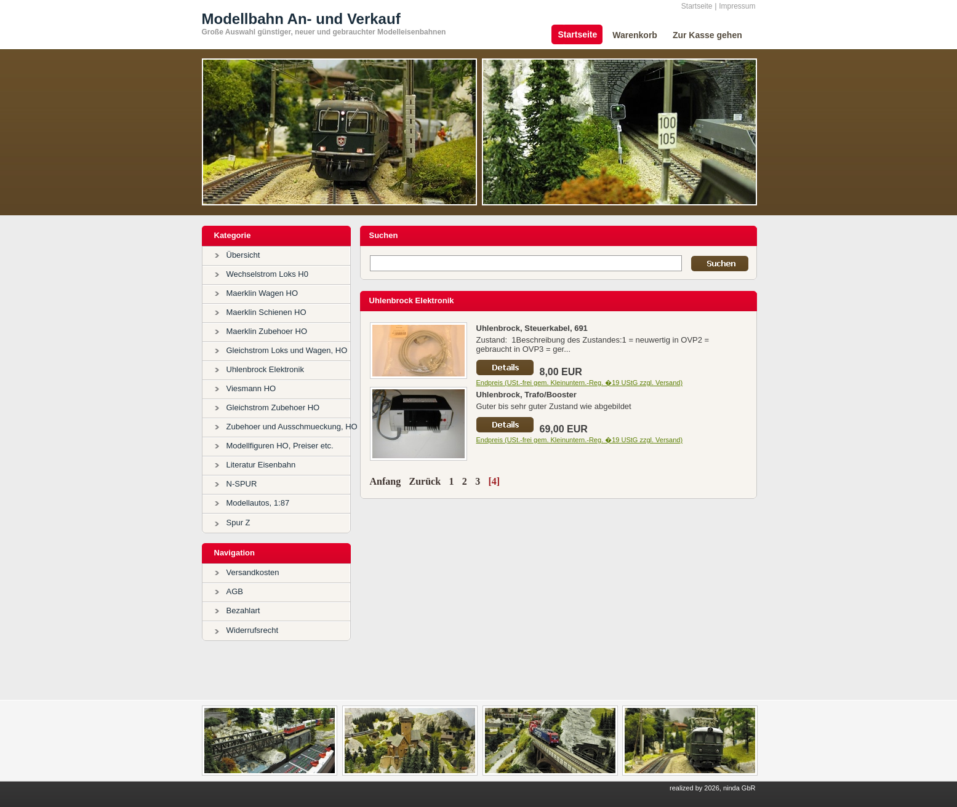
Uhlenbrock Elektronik (265, 369)
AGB (234, 591)
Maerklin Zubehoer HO (267, 331)
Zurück (425, 481)
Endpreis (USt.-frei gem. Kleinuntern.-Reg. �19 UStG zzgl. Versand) (579, 382)
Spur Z (238, 522)
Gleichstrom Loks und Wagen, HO (287, 350)
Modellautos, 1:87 (258, 502)
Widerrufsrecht (252, 630)
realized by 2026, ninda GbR (712, 788)
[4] (494, 481)
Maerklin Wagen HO (262, 293)
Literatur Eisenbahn (261, 464)
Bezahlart (243, 610)
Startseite (697, 6)
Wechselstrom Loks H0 (267, 274)
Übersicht (243, 255)
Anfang (385, 481)
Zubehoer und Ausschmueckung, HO (292, 426)
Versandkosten (252, 572)
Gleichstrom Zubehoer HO (273, 407)
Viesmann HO (251, 388)
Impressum (737, 6)
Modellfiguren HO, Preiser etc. (280, 445)
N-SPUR (241, 483)
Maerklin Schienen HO (266, 312)
